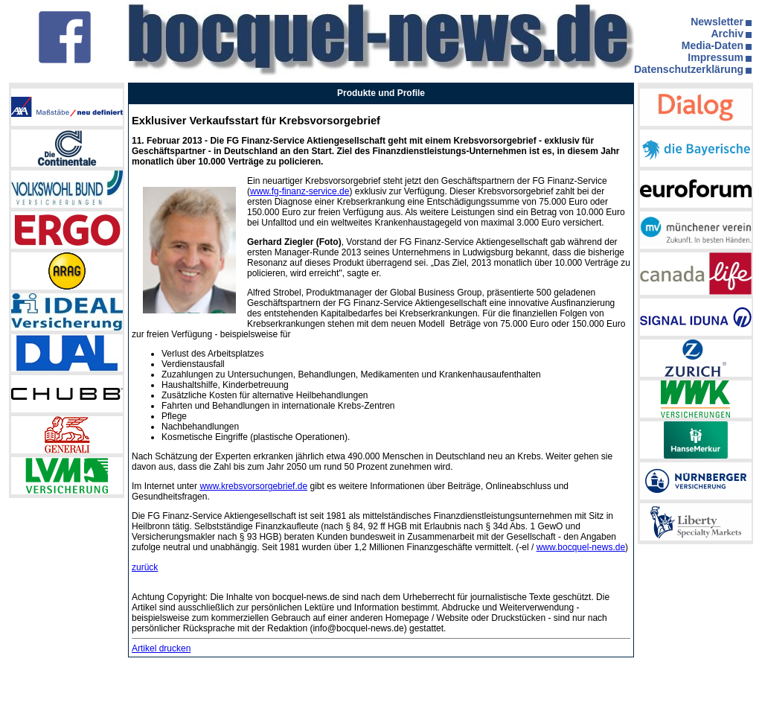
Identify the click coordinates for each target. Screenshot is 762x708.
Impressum (715, 57)
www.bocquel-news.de (581, 547)
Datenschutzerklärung (688, 69)
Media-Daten (712, 45)
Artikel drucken (161, 648)
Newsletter (717, 22)
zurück (145, 567)
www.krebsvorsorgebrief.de (253, 486)
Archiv (727, 33)
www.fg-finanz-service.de (299, 191)
